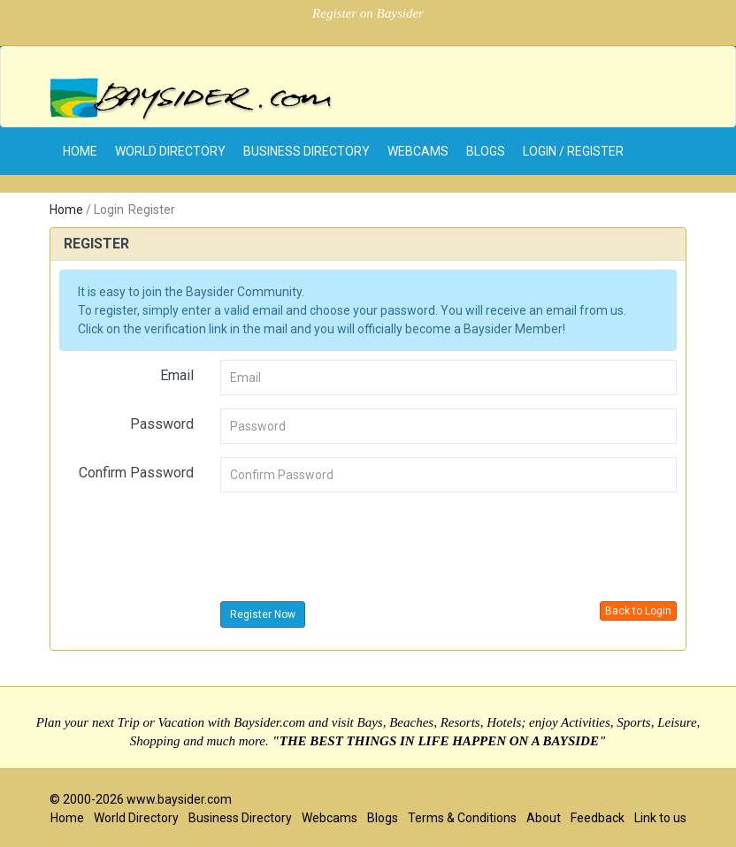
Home (66, 209)
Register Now (262, 614)
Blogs (485, 151)
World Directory (170, 151)
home (80, 151)
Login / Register (573, 151)
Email (177, 375)
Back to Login (638, 611)
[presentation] (354, 540)
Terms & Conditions (462, 818)
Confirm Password (136, 472)
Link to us (660, 818)
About (543, 818)
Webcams (417, 151)
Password (162, 424)
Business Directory (306, 151)
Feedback (598, 818)
